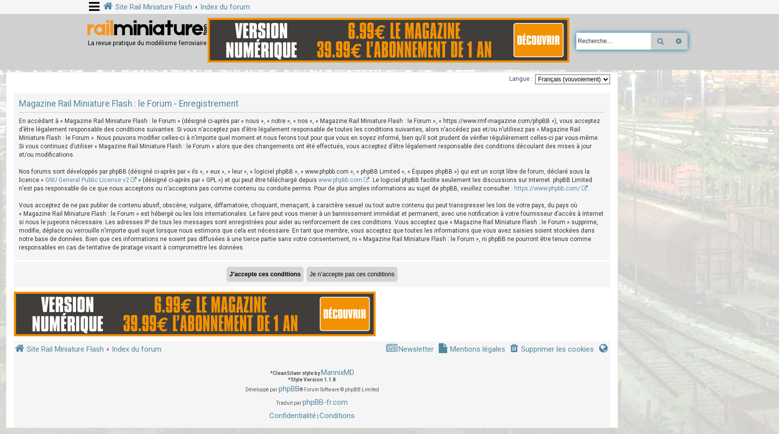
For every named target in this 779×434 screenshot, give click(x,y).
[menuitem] (551, 349)
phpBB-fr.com (325, 402)
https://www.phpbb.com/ (547, 188)
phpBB (289, 388)
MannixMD (337, 372)
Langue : (521, 78)
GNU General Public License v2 (87, 180)
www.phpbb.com (340, 180)
